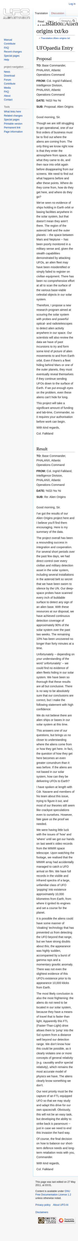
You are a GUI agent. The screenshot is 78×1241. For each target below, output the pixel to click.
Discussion (57, 13)
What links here (12, 111)
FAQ (6, 47)
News (7, 71)
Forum (7, 79)
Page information (13, 131)
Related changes (13, 115)
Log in (72, 3)
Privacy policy (42, 1204)
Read (38, 21)
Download (9, 75)
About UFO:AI (60, 1204)
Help (6, 59)
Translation (41, 13)
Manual (8, 39)
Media (7, 87)
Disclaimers (41, 1212)
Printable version (13, 123)
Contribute (9, 43)
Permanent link (12, 127)
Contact (8, 99)
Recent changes (13, 51)
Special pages (11, 55)
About (7, 95)
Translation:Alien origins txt (55, 38)
